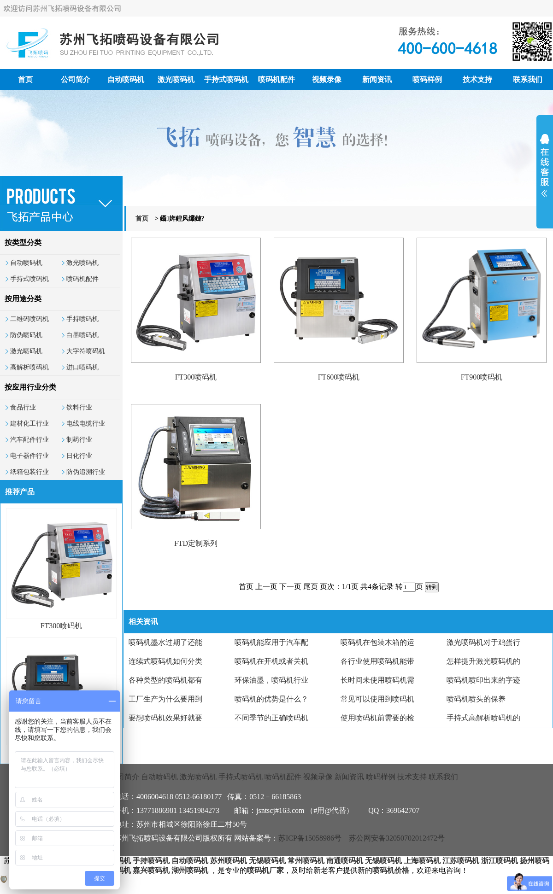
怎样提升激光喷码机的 (483, 661)
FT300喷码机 (61, 626)
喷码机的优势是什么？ (271, 699)
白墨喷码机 (82, 335)
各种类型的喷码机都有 (165, 680)
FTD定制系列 (196, 543)
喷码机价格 (390, 870)
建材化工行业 (29, 423)
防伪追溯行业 (85, 471)
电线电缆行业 (85, 423)
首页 (25, 79)
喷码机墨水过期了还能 (165, 642)
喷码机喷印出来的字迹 (483, 680)
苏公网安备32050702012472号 (397, 838)
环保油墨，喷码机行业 (271, 680)
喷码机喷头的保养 (476, 699)
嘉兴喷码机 (151, 870)
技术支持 (477, 79)
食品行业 (23, 407)
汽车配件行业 (29, 439)
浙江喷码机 (499, 861)
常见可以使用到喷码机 (377, 699)
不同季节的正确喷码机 (271, 718)
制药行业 (79, 439)
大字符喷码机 (85, 351)
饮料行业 (79, 407)
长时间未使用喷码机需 (377, 680)
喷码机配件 (276, 79)
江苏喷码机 (460, 861)
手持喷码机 (82, 319)
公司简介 (75, 79)
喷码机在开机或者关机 (271, 661)
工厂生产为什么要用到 (165, 699)
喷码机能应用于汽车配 (271, 642)
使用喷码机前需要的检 (377, 718)
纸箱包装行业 (29, 471)
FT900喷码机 (482, 377)
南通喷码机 (344, 861)
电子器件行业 (29, 455)
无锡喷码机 (267, 861)
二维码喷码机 (29, 319)
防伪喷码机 (26, 335)
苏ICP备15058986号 (309, 838)
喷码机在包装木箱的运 (377, 642)
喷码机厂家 (265, 870)
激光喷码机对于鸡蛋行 (483, 642)
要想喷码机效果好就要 (165, 718)
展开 (544, 171)
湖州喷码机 (189, 870)
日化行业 (79, 455)
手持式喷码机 (226, 79)
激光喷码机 (176, 79)
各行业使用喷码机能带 (377, 661)
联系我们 (527, 79)
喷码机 (120, 861)
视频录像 (326, 79)
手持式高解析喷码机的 (483, 718)
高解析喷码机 (29, 367)
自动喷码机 (125, 79)
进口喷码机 (82, 367)
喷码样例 (427, 79)
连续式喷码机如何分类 (165, 661)
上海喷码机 (422, 861)
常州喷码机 (306, 861)
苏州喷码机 (228, 861)
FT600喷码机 (339, 377)
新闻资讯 (377, 79)
